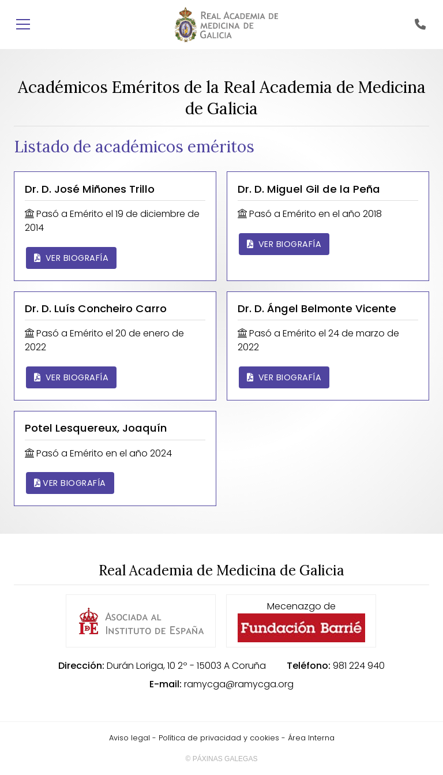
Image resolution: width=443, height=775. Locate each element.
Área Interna (311, 738)
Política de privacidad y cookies (219, 738)
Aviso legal (129, 738)
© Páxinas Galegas (222, 759)
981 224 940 (359, 665)
